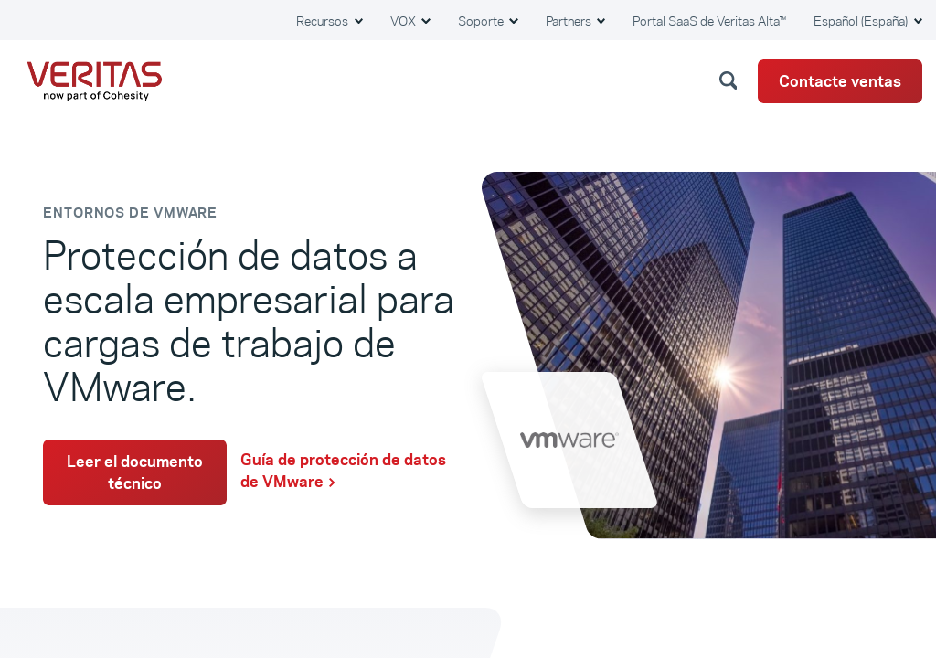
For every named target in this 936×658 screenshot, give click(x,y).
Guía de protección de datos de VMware (343, 471)
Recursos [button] (323, 21)
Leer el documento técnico (135, 472)
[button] (731, 79)
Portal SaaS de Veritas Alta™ (709, 21)
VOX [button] (404, 21)
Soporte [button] (482, 21)
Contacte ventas (840, 81)
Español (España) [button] (862, 21)
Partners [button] (570, 21)
